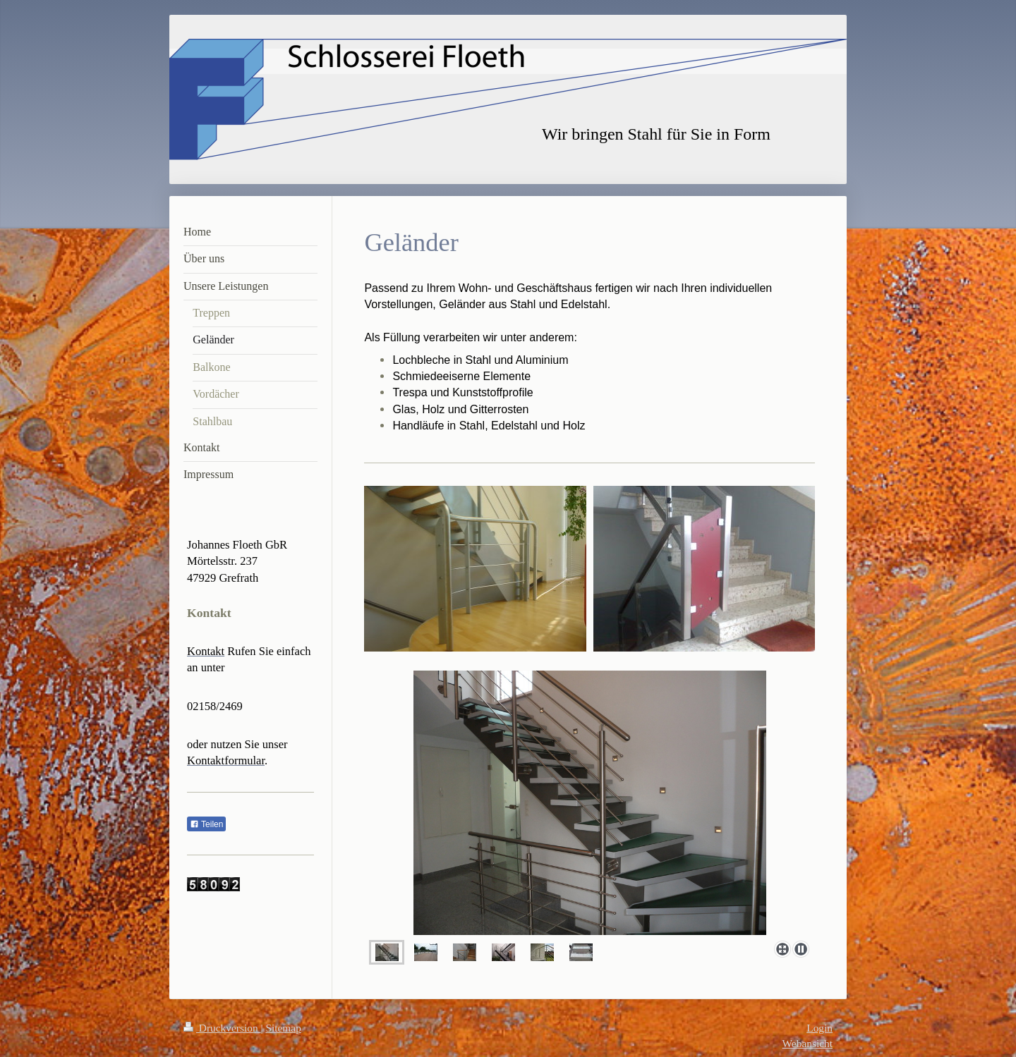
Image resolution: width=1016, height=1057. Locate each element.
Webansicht (807, 1043)
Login (819, 1028)
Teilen (206, 824)
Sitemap (283, 1028)
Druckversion (221, 1028)
